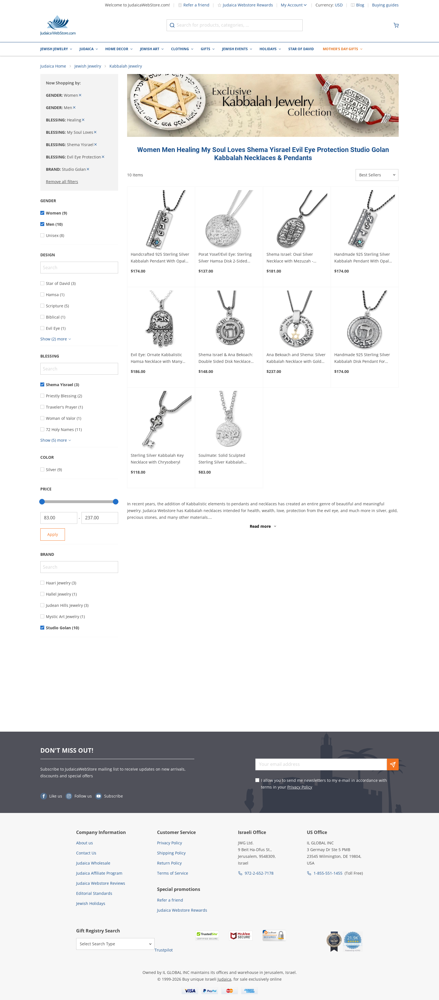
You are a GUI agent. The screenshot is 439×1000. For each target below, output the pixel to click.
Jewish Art (149, 49)
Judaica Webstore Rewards (245, 5)
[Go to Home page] (58, 25)
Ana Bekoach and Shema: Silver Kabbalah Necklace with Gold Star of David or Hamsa (296, 358)
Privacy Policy (299, 787)
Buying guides (385, 5)
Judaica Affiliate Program (99, 873)
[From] (58, 518)
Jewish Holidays (90, 903)
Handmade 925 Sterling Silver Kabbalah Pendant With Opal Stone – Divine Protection (362, 258)
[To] (99, 518)
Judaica (87, 49)
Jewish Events (235, 49)
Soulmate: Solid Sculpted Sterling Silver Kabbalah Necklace (222, 459)
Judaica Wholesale (93, 863)
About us (84, 842)
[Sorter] (377, 175)
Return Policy (169, 863)
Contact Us (86, 853)
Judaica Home (53, 66)
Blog (360, 5)
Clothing (180, 49)
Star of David (301, 49)
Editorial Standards (94, 893)
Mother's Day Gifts (340, 49)
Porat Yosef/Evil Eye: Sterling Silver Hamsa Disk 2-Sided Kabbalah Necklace (225, 258)
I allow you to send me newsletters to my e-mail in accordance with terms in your (324, 784)
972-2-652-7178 (259, 873)
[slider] (42, 501)
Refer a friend (193, 5)
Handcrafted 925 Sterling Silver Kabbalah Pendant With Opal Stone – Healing (160, 258)
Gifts (205, 49)
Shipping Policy (171, 853)
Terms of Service (172, 873)
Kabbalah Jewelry (125, 66)
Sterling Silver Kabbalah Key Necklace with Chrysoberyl (157, 459)
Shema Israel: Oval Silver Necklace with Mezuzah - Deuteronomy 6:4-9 (290, 258)
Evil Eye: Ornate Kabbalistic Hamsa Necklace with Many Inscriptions (156, 358)
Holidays (268, 49)
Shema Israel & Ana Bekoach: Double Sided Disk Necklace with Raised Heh (226, 358)
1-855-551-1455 (328, 873)
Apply (52, 534)
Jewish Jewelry (54, 49)
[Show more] (56, 339)
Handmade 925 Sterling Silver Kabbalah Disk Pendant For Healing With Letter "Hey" (362, 358)
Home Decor (116, 49)
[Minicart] (396, 25)
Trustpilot (164, 950)
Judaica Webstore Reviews (100, 883)
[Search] (79, 267)
